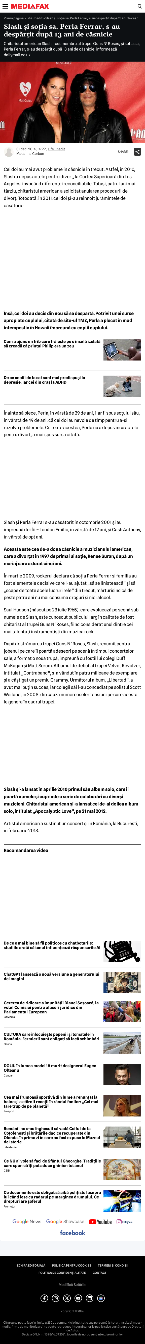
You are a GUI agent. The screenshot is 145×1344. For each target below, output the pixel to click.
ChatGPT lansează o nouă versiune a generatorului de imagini (51, 976)
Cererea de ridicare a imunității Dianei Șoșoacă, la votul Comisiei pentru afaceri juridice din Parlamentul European (51, 1007)
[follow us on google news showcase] (65, 1222)
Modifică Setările (72, 1285)
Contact (99, 1273)
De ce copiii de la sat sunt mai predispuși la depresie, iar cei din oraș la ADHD (44, 380)
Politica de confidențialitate (62, 1273)
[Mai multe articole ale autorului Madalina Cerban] (9, 152)
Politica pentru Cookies (71, 1265)
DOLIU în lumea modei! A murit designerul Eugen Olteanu (50, 1068)
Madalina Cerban (30, 154)
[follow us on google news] (27, 1222)
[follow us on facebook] (72, 1233)
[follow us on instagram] (124, 1222)
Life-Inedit (34, 18)
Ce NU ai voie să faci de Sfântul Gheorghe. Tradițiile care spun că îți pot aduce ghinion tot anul (52, 1163)
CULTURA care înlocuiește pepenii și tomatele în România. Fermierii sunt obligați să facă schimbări (51, 1036)
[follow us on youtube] (100, 1222)
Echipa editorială (31, 1265)
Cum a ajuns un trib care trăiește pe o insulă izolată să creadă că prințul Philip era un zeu (52, 343)
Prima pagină (14, 18)
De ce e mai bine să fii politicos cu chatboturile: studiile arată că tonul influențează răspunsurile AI (52, 945)
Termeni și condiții (113, 1265)
